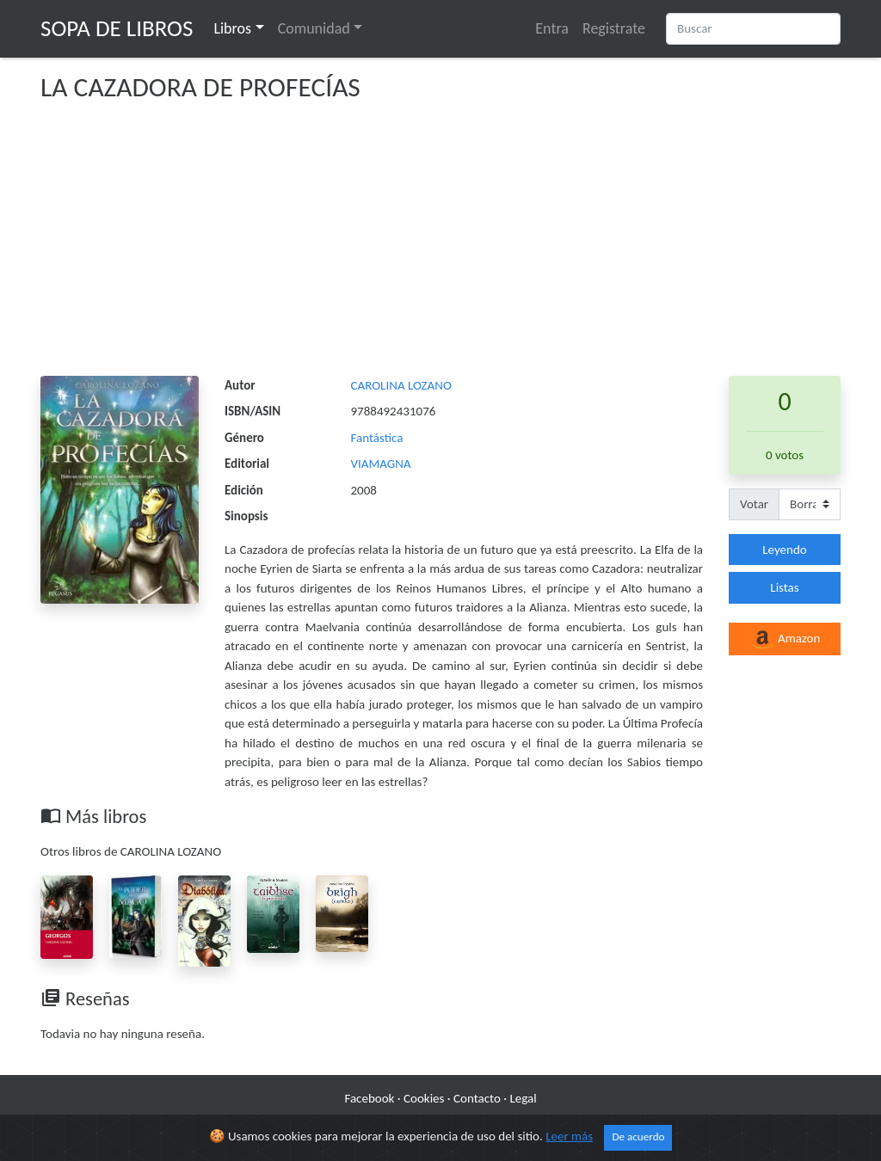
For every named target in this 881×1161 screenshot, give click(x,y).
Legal (522, 1098)
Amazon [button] (785, 639)
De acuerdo (638, 1138)
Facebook (369, 1098)
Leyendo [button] (784, 549)
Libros (232, 28)
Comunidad (314, 28)
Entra (552, 28)
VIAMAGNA (381, 463)
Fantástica (377, 437)
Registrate (613, 28)
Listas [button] (784, 587)
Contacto (477, 1098)
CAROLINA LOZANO (401, 385)
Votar (754, 504)
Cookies (424, 1098)
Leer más (569, 1137)
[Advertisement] (440, 246)
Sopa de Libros (116, 28)
